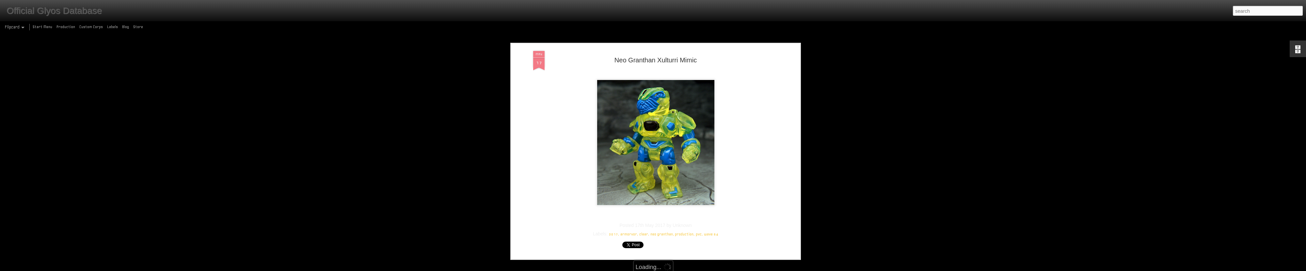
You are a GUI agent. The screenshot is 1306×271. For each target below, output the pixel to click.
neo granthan (661, 199)
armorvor (628, 199)
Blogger (681, 267)
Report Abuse (700, 267)
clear (643, 199)
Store (138, 26)
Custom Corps (91, 26)
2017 (613, 199)
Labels (112, 26)
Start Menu (42, 26)
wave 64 (711, 199)
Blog (125, 26)
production (684, 199)
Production (65, 26)
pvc (699, 199)
